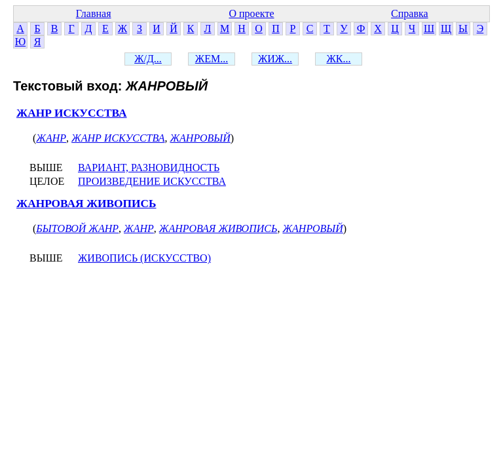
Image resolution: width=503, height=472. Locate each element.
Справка (409, 13)
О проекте (251, 13)
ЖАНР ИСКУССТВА (71, 113)
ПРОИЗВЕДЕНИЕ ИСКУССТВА (152, 181)
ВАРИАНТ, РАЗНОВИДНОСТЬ (148, 167)
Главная (93, 13)
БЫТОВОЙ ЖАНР (77, 228)
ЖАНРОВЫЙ (200, 138)
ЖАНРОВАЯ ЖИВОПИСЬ (86, 203)
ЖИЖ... (275, 58)
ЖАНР (51, 138)
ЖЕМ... (211, 58)
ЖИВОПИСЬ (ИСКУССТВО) (144, 258)
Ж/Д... (148, 58)
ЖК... (338, 58)
